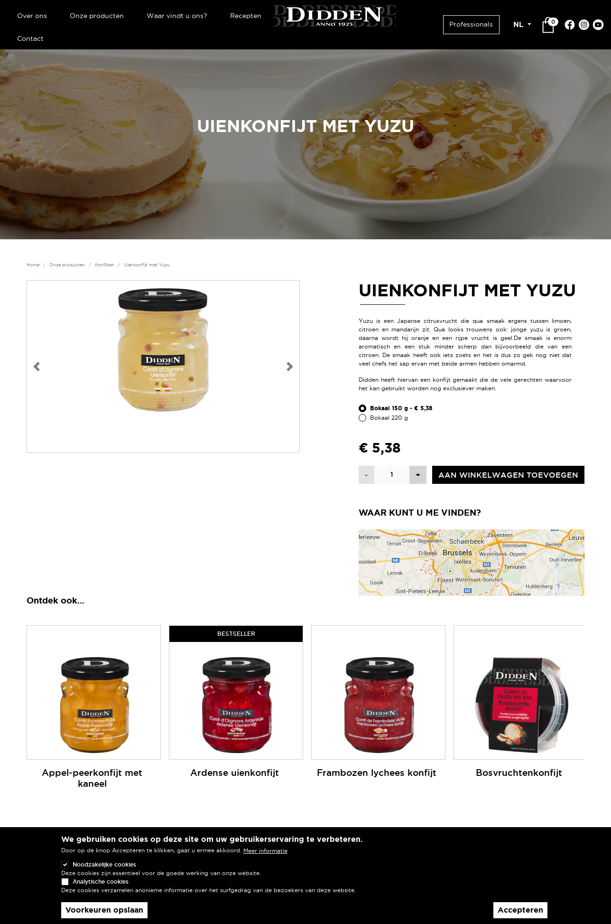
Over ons (32, 15)
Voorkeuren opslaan (104, 910)
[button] (36, 366)
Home (33, 265)
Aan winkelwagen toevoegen (508, 475)
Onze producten (97, 15)
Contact (30, 38)
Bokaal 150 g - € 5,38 (401, 408)
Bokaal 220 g (389, 418)
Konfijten (104, 265)
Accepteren (520, 910)
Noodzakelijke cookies (104, 864)
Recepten (245, 15)
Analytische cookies (101, 881)
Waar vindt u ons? (177, 15)
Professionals (471, 24)
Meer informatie (265, 851)
